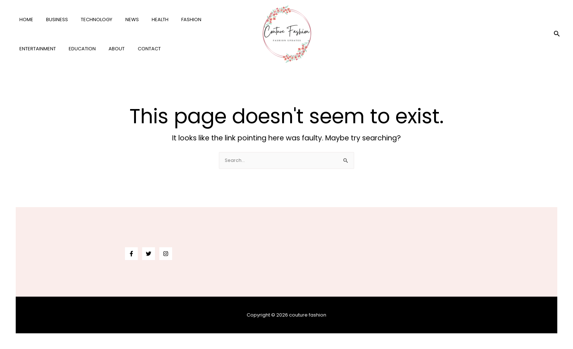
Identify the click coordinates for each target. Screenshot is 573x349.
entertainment (210, 19)
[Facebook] (131, 253)
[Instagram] (165, 253)
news (120, 19)
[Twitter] (148, 253)
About (62, 48)
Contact (91, 48)
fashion (173, 19)
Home (24, 19)
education (31, 48)
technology (88, 19)
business (52, 19)
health (144, 19)
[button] (557, 34)
